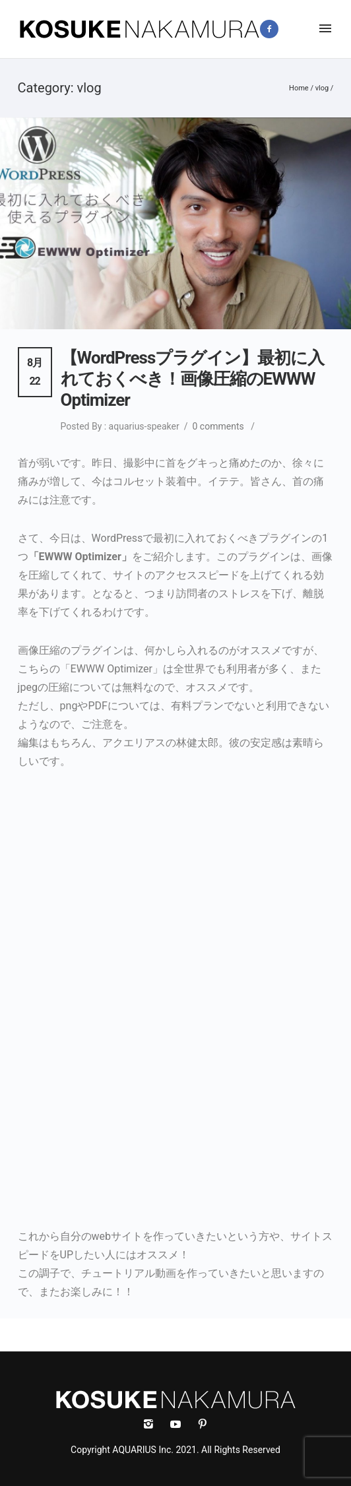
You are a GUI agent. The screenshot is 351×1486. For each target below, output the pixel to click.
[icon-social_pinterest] (202, 1424)
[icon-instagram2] (301, 28)
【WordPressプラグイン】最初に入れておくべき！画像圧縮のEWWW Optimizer (193, 379)
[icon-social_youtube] (178, 1424)
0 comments (218, 426)
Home (299, 88)
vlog (322, 88)
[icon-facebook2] (272, 29)
